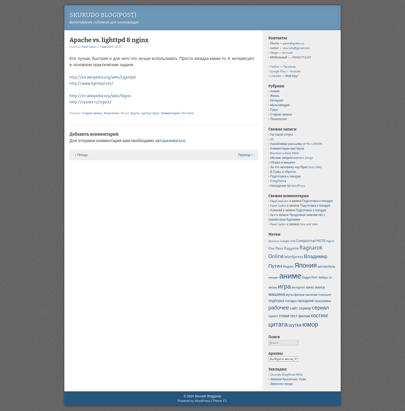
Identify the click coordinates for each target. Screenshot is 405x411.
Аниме (274, 91)
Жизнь (274, 96)
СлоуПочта (278, 181)
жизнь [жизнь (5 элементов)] (272, 287)
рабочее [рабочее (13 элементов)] (278, 307)
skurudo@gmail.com (296, 48)
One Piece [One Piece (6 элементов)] (275, 248)
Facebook (289, 66)
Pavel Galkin (89, 47)
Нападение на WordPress (287, 186)
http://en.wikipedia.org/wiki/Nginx (100, 95)
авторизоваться (170, 140)
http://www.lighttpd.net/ (91, 83)
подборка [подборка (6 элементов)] (276, 300)
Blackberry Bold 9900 (284, 153)
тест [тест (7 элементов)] (294, 315)
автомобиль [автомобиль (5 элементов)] (327, 266)
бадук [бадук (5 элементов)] (306, 277)
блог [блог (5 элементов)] (314, 277)
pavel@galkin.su (293, 43)
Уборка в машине (282, 162)
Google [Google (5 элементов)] (285, 241)
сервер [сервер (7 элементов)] (305, 308)
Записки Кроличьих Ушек (288, 379)
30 (272, 139)
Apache (135, 113)
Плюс (274, 110)
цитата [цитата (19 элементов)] (278, 324)
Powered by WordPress (193, 401)
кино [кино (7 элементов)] (310, 287)
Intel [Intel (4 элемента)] (292, 241)
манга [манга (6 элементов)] (320, 287)
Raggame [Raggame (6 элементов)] (291, 248)
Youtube (295, 71)
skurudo (287, 53)
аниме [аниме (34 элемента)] (290, 276)
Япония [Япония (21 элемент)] (305, 265)
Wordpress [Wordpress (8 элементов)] (293, 256)
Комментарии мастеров (287, 148)
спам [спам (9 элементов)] (284, 316)
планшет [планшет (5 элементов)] (324, 295)
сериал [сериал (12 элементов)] (320, 308)
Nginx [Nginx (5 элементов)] (330, 241)
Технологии (111, 113)
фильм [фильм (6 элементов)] (304, 316)
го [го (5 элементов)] (330, 277)
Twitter (274, 66)
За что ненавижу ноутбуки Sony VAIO (296, 167)
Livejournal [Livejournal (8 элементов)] (306, 240)
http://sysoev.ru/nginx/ (90, 101)
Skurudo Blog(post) (102, 15)
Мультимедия (280, 105)
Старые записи (92, 113)
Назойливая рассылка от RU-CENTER (296, 144)
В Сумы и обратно (283, 172)
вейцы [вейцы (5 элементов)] (323, 277)
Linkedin (275, 76)
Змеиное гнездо (281, 384)
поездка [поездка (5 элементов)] (291, 301)
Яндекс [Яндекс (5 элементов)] (288, 266)
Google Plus (278, 71)
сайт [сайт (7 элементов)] (294, 308)
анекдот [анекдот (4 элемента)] (273, 277)
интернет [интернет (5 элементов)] (298, 287)
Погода (81, 155)
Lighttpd (146, 113)
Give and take (309, 224)
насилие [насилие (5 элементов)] (311, 295)
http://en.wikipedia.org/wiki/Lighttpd (102, 77)
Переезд (245, 155)
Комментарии (171, 113)
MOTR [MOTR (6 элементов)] (320, 240)
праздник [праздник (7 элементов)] (306, 300)
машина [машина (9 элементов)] (276, 294)
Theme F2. (220, 401)
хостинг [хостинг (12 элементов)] (320, 315)
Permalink (188, 113)
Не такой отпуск (281, 134)
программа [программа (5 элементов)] (323, 301)
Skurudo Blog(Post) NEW (286, 374)
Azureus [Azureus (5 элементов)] (273, 241)
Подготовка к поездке (285, 176)
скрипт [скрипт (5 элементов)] (273, 316)
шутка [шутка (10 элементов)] (295, 325)
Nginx (155, 113)
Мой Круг (291, 76)
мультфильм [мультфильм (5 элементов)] (295, 295)
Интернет (277, 100)
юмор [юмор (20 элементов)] (310, 324)
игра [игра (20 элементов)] (284, 286)
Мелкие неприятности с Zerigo (291, 158)
